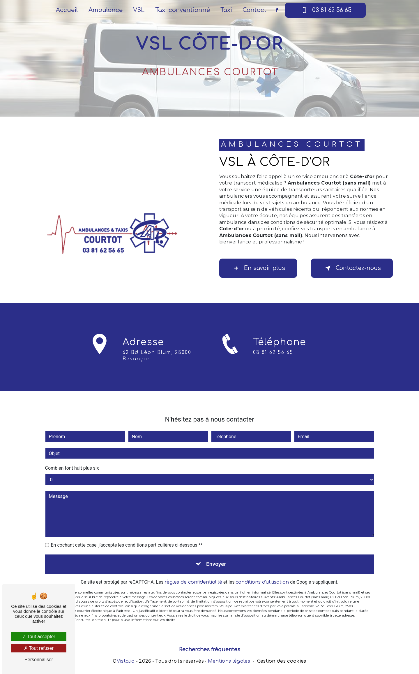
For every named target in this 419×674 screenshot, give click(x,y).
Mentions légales (229, 661)
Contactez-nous (352, 268)
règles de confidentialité (193, 575)
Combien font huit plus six (72, 461)
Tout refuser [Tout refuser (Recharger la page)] (39, 648)
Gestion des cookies (281, 661)
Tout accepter (38, 636)
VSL (139, 10)
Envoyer (216, 557)
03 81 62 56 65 (325, 10)
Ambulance (106, 10)
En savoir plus (258, 268)
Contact (254, 10)
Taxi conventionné (182, 10)
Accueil (67, 10)
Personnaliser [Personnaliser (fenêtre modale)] (38, 659)
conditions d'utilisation (262, 575)
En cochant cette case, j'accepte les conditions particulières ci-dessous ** (127, 538)
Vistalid (126, 661)
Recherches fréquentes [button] (209, 649)
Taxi (226, 10)
